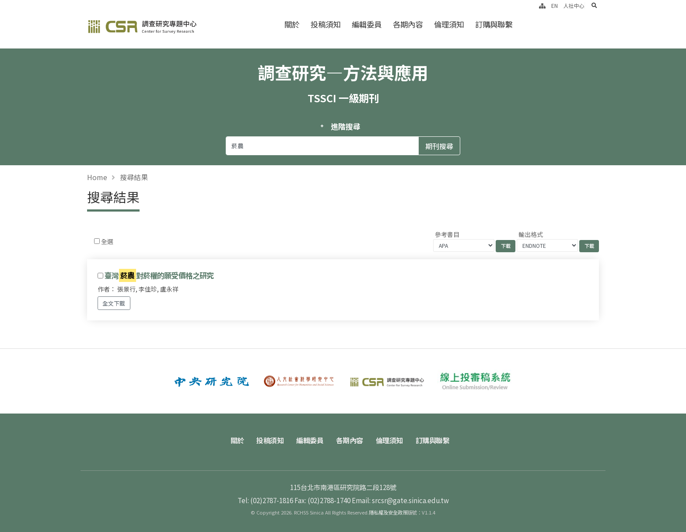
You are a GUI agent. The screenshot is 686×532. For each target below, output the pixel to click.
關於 (291, 24)
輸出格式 (530, 234)
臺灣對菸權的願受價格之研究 (159, 275)
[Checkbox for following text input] (97, 241)
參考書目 (447, 234)
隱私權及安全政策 (388, 512)
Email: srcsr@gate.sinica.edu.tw (400, 500)
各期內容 (408, 24)
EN (554, 5)
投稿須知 (325, 24)
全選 (107, 241)
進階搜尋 (345, 126)
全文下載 (113, 303)
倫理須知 (449, 24)
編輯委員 (367, 24)
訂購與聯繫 (493, 24)
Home (97, 177)
